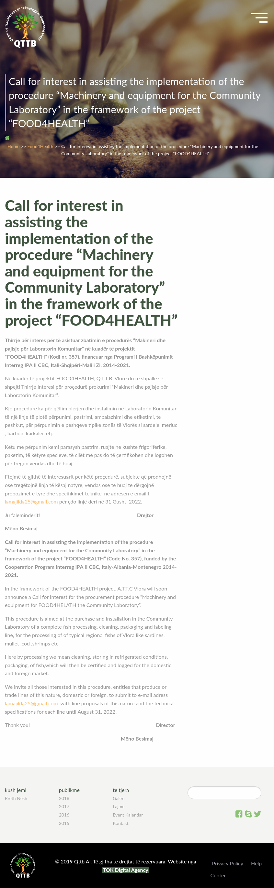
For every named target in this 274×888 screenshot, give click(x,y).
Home (13, 146)
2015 (64, 823)
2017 (64, 806)
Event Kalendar (128, 815)
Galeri (118, 798)
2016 (64, 815)
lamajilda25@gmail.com (31, 501)
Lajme (118, 806)
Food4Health (40, 146)
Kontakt (121, 823)
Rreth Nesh (16, 798)
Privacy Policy (227, 863)
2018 (64, 798)
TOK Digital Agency (125, 870)
